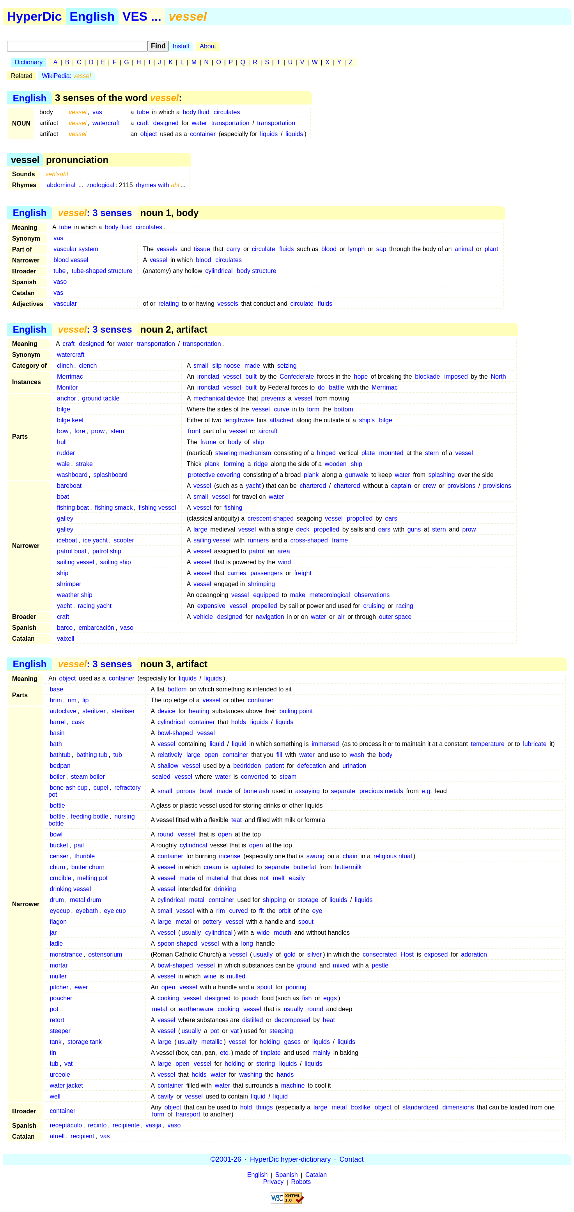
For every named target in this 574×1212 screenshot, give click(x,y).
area (284, 551)
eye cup (115, 910)
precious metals (381, 791)
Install (181, 46)
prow (98, 431)
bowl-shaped (175, 733)
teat (236, 820)
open (211, 754)
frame (208, 442)
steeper (60, 1031)
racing (404, 605)
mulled (236, 976)
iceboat (67, 540)
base (56, 689)
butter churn (88, 867)
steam (288, 776)
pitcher (59, 987)
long (247, 943)
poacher (61, 998)
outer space (395, 616)
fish (307, 998)
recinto (97, 1125)
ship (258, 442)
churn (57, 867)
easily (297, 878)
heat (329, 1020)
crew (429, 485)
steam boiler (88, 776)
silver (314, 954)
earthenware (196, 1009)
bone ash (256, 791)
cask (78, 722)
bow (62, 431)
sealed (161, 776)
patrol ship (106, 551)
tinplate (270, 1052)
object (148, 134)
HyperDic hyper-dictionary (290, 1159)
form (313, 409)
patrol (257, 551)
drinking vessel (70, 889)
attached (281, 420)
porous (185, 791)
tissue (202, 249)
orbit (284, 910)
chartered (313, 485)
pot (54, 1009)
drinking (225, 889)
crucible (60, 878)
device (166, 711)
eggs (330, 998)
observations (372, 595)
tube (143, 112)
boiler (57, 776)
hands (285, 1074)
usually (191, 932)
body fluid (195, 112)
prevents (273, 398)
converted (254, 776)
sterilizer (94, 711)
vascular (65, 303)
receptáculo (66, 1125)
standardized (420, 1107)
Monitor (67, 387)
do (321, 387)
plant (491, 249)
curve (281, 409)
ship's (367, 420)
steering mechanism (243, 453)
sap (381, 249)
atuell (57, 1136)
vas (97, 112)
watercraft (106, 123)
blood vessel (70, 260)
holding (270, 1041)
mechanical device (219, 398)
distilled (252, 1020)
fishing (233, 507)
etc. (225, 1052)
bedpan (60, 765)
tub (117, 754)
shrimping (261, 584)
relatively (170, 754)
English (92, 16)
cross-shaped (309, 540)
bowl (206, 791)
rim (72, 700)
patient (274, 765)
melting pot (92, 878)
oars (391, 518)
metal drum (85, 900)
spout (306, 921)
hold (246, 1107)
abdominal (60, 185)
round (166, 834)
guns (414, 529)
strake (84, 464)
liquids (269, 134)
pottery (211, 921)
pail (79, 845)
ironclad (208, 376)
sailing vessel (211, 540)
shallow (168, 765)
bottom (343, 409)
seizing (287, 365)
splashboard (111, 474)
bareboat (69, 485)
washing (250, 1074)
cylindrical (218, 271)
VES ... (141, 16)
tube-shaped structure (102, 271)
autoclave (63, 711)
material (217, 878)
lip (85, 700)
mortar (58, 965)
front (194, 431)
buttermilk (348, 867)
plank (211, 464)
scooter (123, 540)
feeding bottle (89, 816)
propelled (359, 518)
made (252, 365)
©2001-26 (226, 1159)
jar (53, 932)
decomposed (292, 1020)
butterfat (304, 867)
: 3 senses (95, 212)
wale (63, 464)
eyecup (60, 910)
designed (166, 123)
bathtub (60, 754)
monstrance (66, 954)
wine (210, 976)
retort (57, 1020)
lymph (356, 249)
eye (317, 910)
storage (308, 900)
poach (250, 998)
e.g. (427, 791)
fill (279, 754)
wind (284, 562)
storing (265, 1063)
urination (354, 765)
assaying (307, 791)
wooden (336, 464)
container (203, 134)
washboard (72, 474)
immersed (325, 744)
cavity (166, 1096)
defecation (311, 765)
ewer (81, 987)
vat (234, 1031)
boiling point (295, 711)
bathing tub (91, 754)
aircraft (268, 431)
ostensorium (105, 954)
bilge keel (70, 420)
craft (143, 123)
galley (65, 518)
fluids (286, 249)
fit (261, 910)
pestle (380, 965)
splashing (442, 474)
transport (187, 1114)
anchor (66, 398)
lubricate (534, 744)
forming (234, 464)
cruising (373, 605)
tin (53, 1052)
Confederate (297, 376)
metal (196, 900)
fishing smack (114, 507)
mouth (282, 932)
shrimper (69, 584)
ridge (261, 464)
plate (368, 453)
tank (55, 1041)
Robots (301, 1182)
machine (293, 1085)
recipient (82, 1136)
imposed (456, 376)
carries (236, 573)
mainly (321, 1052)
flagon (58, 921)
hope (361, 376)
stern (432, 453)
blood (329, 249)
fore (79, 431)
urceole (60, 1074)
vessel (158, 260)
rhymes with (157, 185)
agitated (243, 867)
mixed (341, 965)
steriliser (123, 711)
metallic (211, 1041)
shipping (274, 900)
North (498, 376)
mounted (391, 453)
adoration (474, 954)
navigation (270, 616)
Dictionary (29, 62)
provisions (461, 485)
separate (343, 791)
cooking (168, 998)
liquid (217, 744)
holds (238, 722)
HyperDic (34, 16)
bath (56, 744)
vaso (60, 281)
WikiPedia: (66, 76)
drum (57, 900)
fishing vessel (157, 507)
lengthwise (239, 420)
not (264, 878)
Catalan (316, 1175)
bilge (63, 409)
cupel (101, 787)
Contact (351, 1159)
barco (65, 627)
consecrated (380, 954)
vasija (153, 1125)
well (55, 1096)
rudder (66, 453)
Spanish (286, 1175)
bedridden (247, 765)
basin (57, 733)
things (264, 1107)
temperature (488, 744)
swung (315, 856)
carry (234, 249)
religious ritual (393, 856)
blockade (427, 376)
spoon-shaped (177, 943)
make (297, 595)
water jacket (66, 1085)
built (251, 376)
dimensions (458, 1107)
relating (168, 303)
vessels (167, 249)
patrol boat (72, 551)
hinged (326, 453)
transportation (230, 123)
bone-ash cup (68, 787)
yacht (253, 485)
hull (62, 442)
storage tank (84, 1041)
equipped (266, 595)
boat (63, 496)
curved (238, 910)
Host (407, 954)
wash (357, 754)
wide (263, 932)
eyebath (87, 910)
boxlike (360, 1107)
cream (212, 867)
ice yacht (95, 540)
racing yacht (95, 605)
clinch (65, 365)
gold (290, 954)
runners (258, 540)
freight (302, 573)
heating (199, 711)
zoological (100, 185)
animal (464, 249)
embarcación (96, 627)
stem (117, 431)
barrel (58, 722)
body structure (256, 271)
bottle (57, 805)
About (208, 46)
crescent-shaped (271, 518)
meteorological (330, 595)
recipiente (126, 1125)
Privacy (273, 1182)
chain (349, 856)
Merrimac (70, 376)
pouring (296, 987)
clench (88, 365)
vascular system (75, 249)
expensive (211, 605)
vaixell (65, 638)
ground (307, 965)
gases (292, 1041)
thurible (84, 856)
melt (279, 878)
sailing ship (115, 562)
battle (336, 387)
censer (59, 856)
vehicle (203, 616)
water (199, 123)
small (200, 365)
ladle (56, 943)
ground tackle (100, 398)
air (341, 616)
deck (303, 529)
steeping (281, 1031)
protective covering (214, 474)
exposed (436, 954)
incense (230, 856)
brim (56, 700)
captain (401, 485)
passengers (266, 573)
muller (58, 976)
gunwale (356, 474)
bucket (59, 845)
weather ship (74, 595)
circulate (263, 249)
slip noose (226, 365)
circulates (227, 112)
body (234, 442)
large (200, 529)
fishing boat (73, 507)
